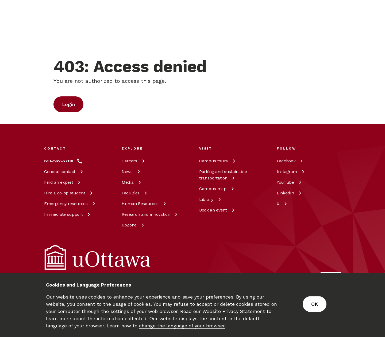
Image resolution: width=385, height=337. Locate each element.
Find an (63, 182)
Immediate (68, 214)
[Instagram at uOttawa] (291, 171)
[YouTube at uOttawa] (290, 182)
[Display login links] (332, 40)
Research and (150, 214)
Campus (218, 160)
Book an (217, 210)
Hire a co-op (69, 192)
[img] (65, 12)
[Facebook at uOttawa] (291, 161)
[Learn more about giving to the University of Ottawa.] (327, 12)
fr (310, 46)
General (64, 171)
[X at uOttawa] (283, 204)
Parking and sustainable (223, 175)
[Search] (173, 33)
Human (145, 203)
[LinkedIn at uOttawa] (290, 193)
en (310, 34)
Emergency (70, 203)
